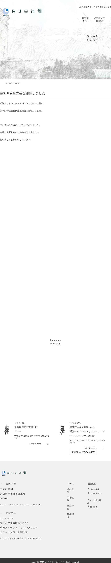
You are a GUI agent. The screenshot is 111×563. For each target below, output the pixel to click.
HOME (85, 19)
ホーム (70, 484)
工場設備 (71, 495)
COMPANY (99, 19)
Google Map (35, 444)
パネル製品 (93, 489)
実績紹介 (71, 506)
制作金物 (92, 502)
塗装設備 (71, 500)
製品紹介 (91, 484)
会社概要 (71, 489)
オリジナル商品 (95, 498)
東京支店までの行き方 (83, 452)
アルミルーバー (95, 493)
